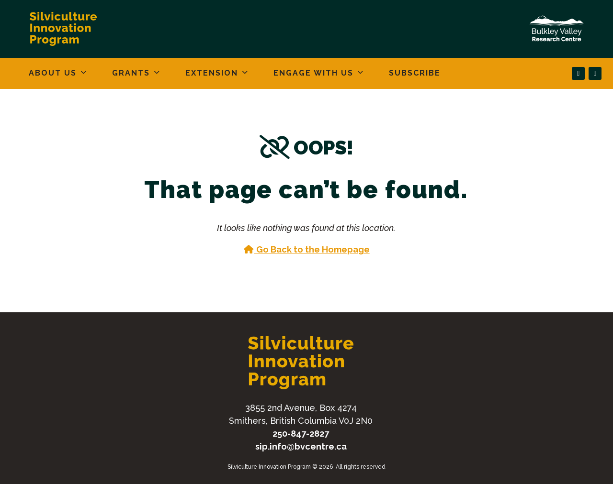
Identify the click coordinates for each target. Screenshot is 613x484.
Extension (211, 72)
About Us (53, 72)
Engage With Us (313, 72)
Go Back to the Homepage (306, 249)
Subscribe (415, 72)
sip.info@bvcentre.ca (301, 446)
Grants (131, 72)
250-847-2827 (300, 434)
